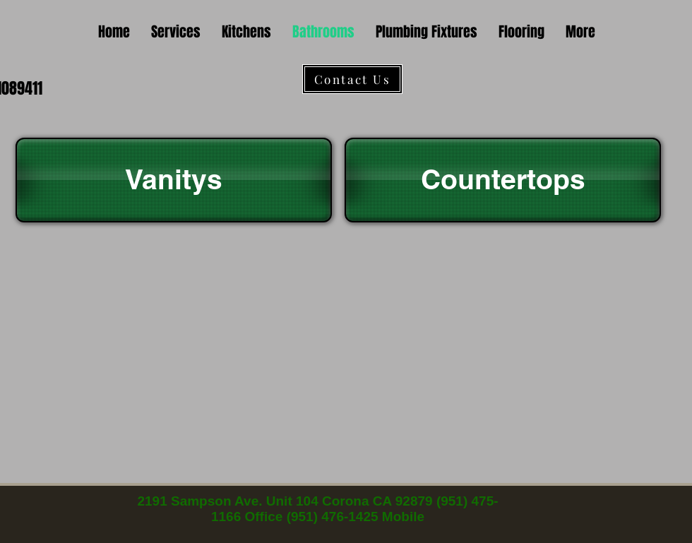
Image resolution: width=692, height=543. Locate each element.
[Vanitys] (174, 180)
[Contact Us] (352, 79)
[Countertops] (503, 180)
